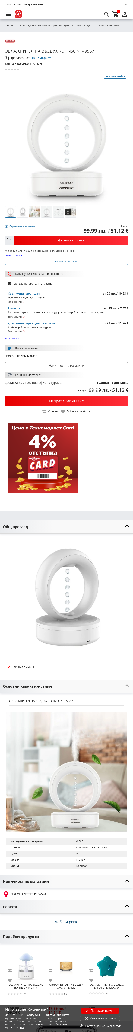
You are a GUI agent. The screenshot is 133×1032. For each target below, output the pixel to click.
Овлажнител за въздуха (106, 26)
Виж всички (12, 338)
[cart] (115, 14)
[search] (106, 14)
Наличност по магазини (66, 366)
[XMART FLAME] (66, 964)
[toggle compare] (50, 411)
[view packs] (66, 240)
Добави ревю (66, 921)
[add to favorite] (12, 980)
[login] (124, 14)
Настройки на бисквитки (100, 1026)
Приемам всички (99, 1010)
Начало (8, 26)
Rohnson (82, 866)
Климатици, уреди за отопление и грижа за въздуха (42, 25)
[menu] (8, 14)
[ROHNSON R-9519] (25, 964)
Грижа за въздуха (81, 26)
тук (22, 1027)
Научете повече (14, 255)
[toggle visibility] (66, 527)
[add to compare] (12, 970)
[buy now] (66, 401)
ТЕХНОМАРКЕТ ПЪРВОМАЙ (24, 894)
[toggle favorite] (76, 411)
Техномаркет (40, 57)
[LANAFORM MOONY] (106, 964)
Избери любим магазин (22, 356)
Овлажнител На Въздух (91, 847)
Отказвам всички (100, 1018)
